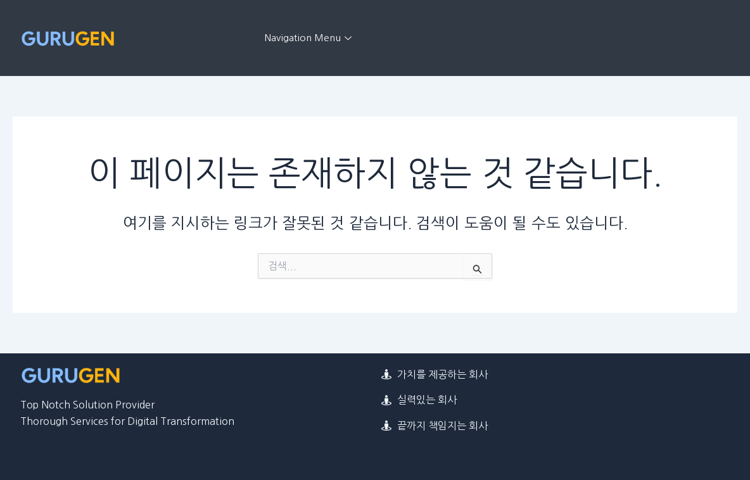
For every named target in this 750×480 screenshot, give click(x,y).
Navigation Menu (310, 37)
